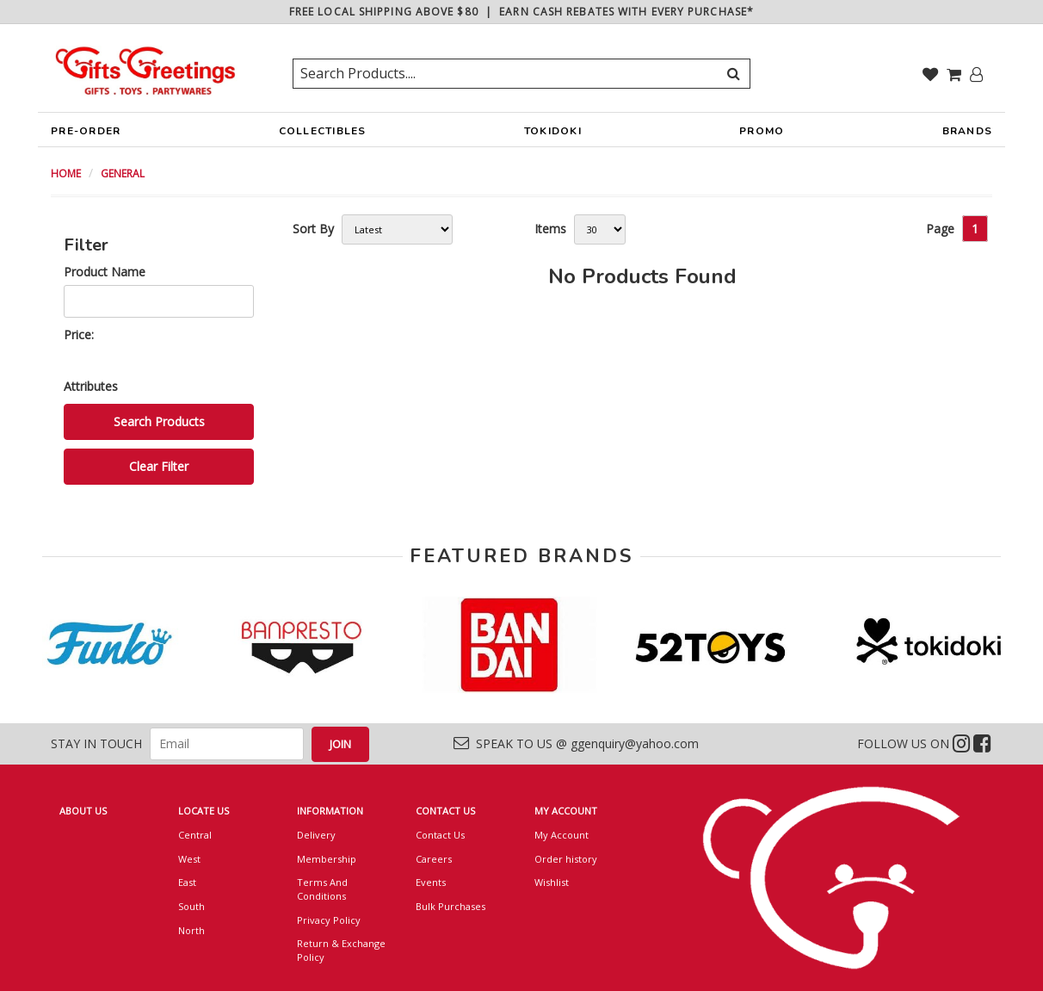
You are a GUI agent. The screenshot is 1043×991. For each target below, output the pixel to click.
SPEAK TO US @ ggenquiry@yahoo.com (576, 743)
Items (550, 228)
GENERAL (123, 173)
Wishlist (551, 882)
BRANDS (967, 135)
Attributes (91, 386)
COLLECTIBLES (323, 135)
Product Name (104, 271)
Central (195, 834)
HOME (66, 173)
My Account (561, 834)
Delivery (316, 834)
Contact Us (440, 834)
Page (940, 228)
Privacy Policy (329, 920)
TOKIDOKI (553, 135)
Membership (326, 858)
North (191, 930)
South (191, 906)
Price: (79, 334)
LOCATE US (203, 810)
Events (431, 882)
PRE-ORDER (85, 135)
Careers (434, 858)
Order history (565, 858)
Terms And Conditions (322, 889)
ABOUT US (83, 810)
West (189, 858)
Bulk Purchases (450, 906)
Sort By (313, 228)
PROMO (761, 131)
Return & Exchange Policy (341, 950)
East (187, 882)
